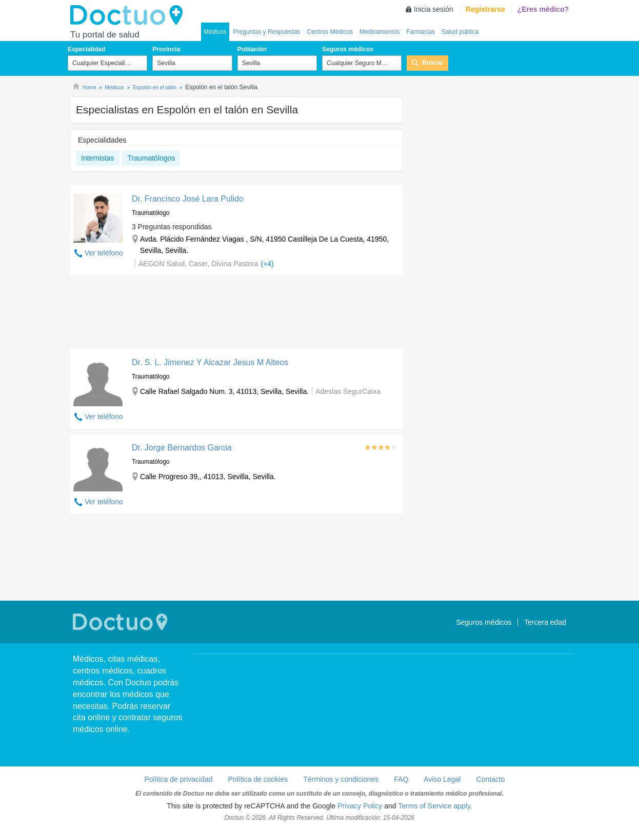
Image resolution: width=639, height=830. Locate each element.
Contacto (490, 779)
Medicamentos (380, 31)
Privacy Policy (359, 806)
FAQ (401, 779)
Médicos (215, 31)
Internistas (97, 158)
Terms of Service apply (434, 806)
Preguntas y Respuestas (267, 31)
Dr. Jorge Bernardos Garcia (182, 447)
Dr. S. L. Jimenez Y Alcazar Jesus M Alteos (210, 362)
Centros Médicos (330, 31)
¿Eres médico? (543, 9)
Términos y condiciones (340, 779)
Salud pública (460, 31)
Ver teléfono (104, 253)
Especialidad (86, 49)
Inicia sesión (433, 9)
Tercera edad (545, 622)
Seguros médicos (347, 49)
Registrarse (485, 9)
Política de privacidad (178, 779)
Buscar (432, 62)
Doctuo (129, 15)
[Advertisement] (236, 314)
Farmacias (420, 31)
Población (252, 49)
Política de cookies (258, 779)
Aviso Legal (442, 779)
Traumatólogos (151, 158)
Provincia (166, 49)
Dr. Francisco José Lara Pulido (188, 198)
